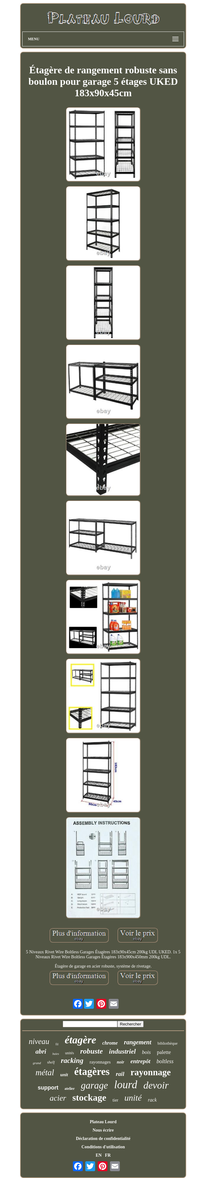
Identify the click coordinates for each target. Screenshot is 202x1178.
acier (58, 1098)
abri (41, 1051)
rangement (137, 1042)
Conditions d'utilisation (103, 1147)
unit (64, 1074)
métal (45, 1072)
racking (72, 1060)
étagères (92, 1071)
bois (146, 1052)
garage (94, 1085)
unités (69, 1053)
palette (164, 1052)
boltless (165, 1061)
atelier (70, 1088)
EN (99, 1155)
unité (133, 1097)
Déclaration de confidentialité (103, 1138)
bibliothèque (168, 1043)
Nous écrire (103, 1130)
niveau (39, 1041)
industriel (122, 1051)
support (48, 1088)
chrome (110, 1043)
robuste (91, 1051)
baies (56, 1053)
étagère (80, 1040)
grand (37, 1063)
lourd (125, 1085)
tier (115, 1100)
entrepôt (140, 1061)
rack (152, 1099)
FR (108, 1155)
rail (120, 1074)
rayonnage (150, 1072)
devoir (156, 1085)
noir (120, 1062)
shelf (51, 1062)
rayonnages (100, 1061)
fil (57, 1044)
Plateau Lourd (103, 1122)
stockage (89, 1097)
